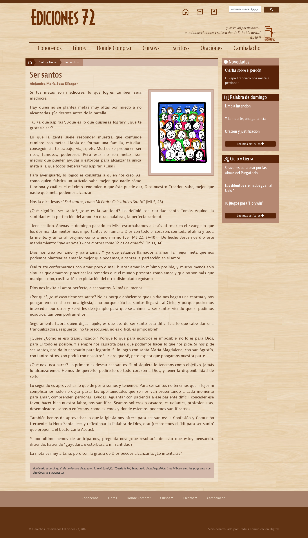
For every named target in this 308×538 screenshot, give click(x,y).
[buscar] (244, 9)
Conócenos (50, 48)
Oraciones (212, 48)
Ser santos (72, 62)
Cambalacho (247, 48)
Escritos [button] (180, 48)
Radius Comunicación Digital (259, 529)
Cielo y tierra (47, 62)
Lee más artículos (250, 144)
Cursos (166, 498)
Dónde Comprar (114, 48)
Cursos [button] (151, 48)
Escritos (190, 498)
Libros (79, 48)
